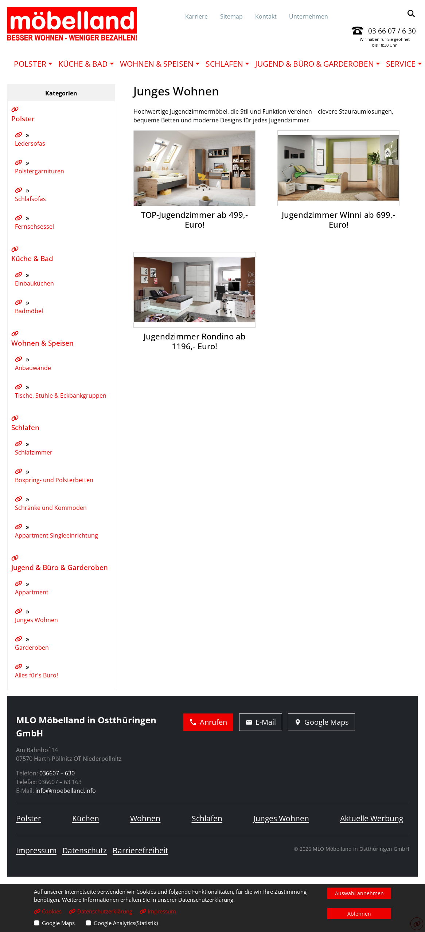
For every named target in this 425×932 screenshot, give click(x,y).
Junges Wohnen (281, 818)
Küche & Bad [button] (83, 64)
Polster (28, 818)
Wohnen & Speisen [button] (157, 64)
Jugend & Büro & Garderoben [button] (314, 64)
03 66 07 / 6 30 (392, 30)
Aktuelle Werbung (371, 818)
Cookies (48, 911)
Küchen (85, 818)
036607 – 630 (57, 773)
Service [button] (401, 64)
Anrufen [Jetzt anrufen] (208, 722)
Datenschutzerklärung (100, 911)
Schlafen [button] (224, 64)
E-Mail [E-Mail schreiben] (260, 722)
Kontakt (266, 16)
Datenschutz (84, 850)
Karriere (196, 16)
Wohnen (145, 818)
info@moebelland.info (65, 791)
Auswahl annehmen (359, 893)
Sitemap (231, 16)
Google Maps (58, 923)
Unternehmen (308, 16)
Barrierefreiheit (140, 850)
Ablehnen (359, 913)
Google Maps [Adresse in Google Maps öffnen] (321, 722)
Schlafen (207, 818)
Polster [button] (30, 64)
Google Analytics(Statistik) (126, 923)
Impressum (36, 850)
